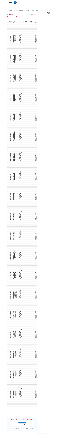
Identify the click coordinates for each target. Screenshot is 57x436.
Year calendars (10, 10)
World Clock (33, 10)
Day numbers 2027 (10, 14)
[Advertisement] (25, 7)
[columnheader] (10, 21)
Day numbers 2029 (34, 14)
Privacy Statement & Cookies (43, 433)
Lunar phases (27, 10)
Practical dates (21, 10)
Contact (49, 433)
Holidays (16, 10)
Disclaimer (38, 433)
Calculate (38, 10)
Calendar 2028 (22, 19)
